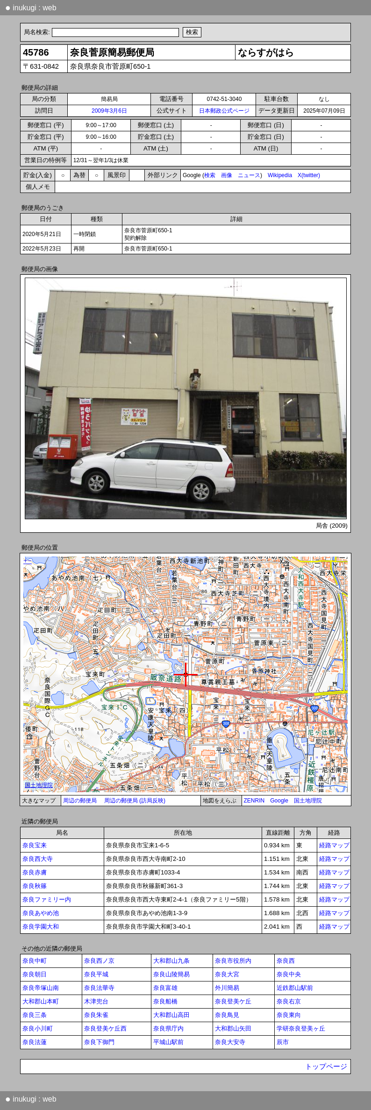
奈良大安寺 (230, 1042)
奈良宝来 (34, 845)
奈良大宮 (227, 974)
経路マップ (334, 845)
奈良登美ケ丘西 (105, 1028)
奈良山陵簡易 (171, 974)
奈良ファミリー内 (46, 899)
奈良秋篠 (34, 885)
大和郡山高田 (171, 1014)
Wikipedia (280, 175)
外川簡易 (227, 987)
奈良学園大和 (40, 926)
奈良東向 (289, 1014)
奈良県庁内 (168, 1028)
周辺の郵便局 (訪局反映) (134, 800)
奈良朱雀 (96, 1014)
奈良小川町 (37, 1028)
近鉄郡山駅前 (295, 987)
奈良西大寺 (37, 858)
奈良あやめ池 (40, 913)
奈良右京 (289, 1001)
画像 (226, 175)
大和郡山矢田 (233, 1028)
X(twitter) (309, 175)
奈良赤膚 (34, 872)
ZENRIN (254, 800)
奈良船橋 (165, 1001)
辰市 (283, 1042)
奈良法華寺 (99, 987)
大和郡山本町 (40, 1001)
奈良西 (286, 960)
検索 (209, 175)
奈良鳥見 (227, 1014)
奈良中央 (289, 974)
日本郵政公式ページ (224, 110)
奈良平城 (96, 974)
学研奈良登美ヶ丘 (301, 1028)
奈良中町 (34, 960)
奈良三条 (34, 1014)
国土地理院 (308, 800)
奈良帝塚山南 (40, 987)
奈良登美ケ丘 (233, 1001)
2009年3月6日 (109, 110)
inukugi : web (31, 7)
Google (279, 800)
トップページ (326, 1066)
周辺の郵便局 (80, 800)
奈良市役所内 (233, 960)
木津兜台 (96, 1001)
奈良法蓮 (34, 1042)
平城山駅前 (168, 1042)
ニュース (249, 175)
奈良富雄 (165, 987)
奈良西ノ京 (99, 960)
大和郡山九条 (171, 960)
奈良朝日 (34, 974)
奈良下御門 (99, 1042)
